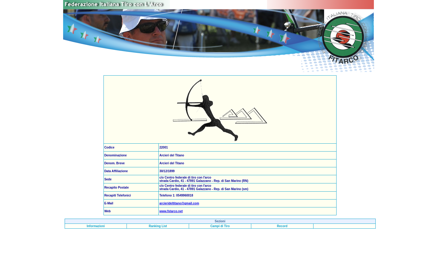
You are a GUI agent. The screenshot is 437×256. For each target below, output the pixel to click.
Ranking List (158, 226)
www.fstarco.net (171, 211)
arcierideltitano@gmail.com (179, 203)
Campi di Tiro (220, 226)
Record (282, 226)
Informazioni (96, 226)
